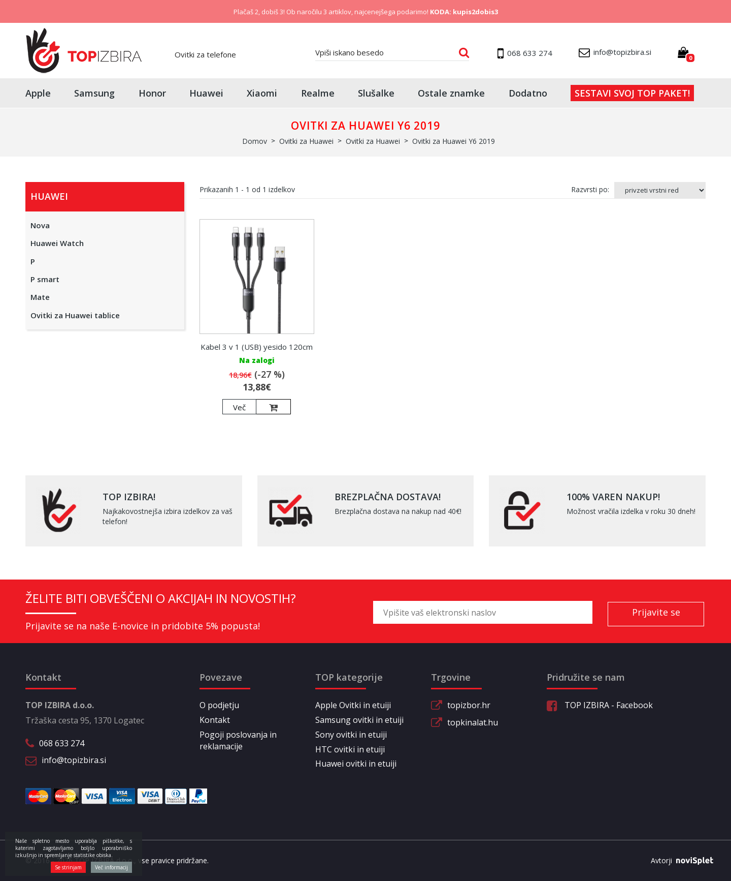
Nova (40, 225)
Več (239, 407)
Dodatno (528, 93)
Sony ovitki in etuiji (351, 734)
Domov (254, 141)
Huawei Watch (57, 243)
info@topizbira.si (74, 760)
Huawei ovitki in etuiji (355, 763)
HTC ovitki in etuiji (350, 749)
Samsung (94, 93)
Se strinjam (68, 867)
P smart (44, 279)
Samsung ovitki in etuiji (359, 719)
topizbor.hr (468, 705)
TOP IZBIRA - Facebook (600, 705)
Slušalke (376, 93)
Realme (318, 93)
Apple (38, 93)
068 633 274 (61, 743)
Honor (152, 93)
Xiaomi (262, 93)
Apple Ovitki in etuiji (353, 705)
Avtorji (678, 861)
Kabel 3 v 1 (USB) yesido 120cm (257, 347)
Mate (40, 297)
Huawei (206, 93)
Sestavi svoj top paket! (632, 93)
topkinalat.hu (472, 722)
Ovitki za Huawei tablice (75, 315)
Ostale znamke (451, 93)
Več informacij (111, 867)
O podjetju (219, 705)
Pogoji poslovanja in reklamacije (238, 740)
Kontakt (215, 719)
